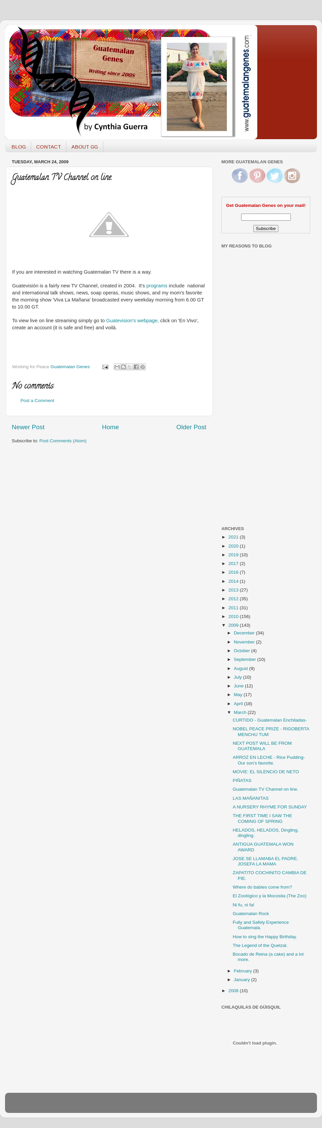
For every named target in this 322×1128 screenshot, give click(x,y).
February (243, 970)
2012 (234, 598)
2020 (234, 546)
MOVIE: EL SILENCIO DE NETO (266, 771)
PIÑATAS (242, 780)
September (245, 659)
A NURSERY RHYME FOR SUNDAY (270, 806)
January (242, 979)
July (238, 677)
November (245, 641)
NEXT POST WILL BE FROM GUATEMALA (262, 746)
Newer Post (28, 427)
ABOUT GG (84, 147)
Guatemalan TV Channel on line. (266, 789)
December (245, 632)
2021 (234, 537)
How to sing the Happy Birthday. (265, 936)
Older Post (191, 427)
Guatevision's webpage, (133, 320)
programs (156, 285)
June (239, 685)
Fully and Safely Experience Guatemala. (261, 925)
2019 (234, 554)
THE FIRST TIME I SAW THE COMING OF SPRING (262, 818)
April (239, 703)
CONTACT (48, 147)
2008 (234, 990)
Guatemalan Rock (251, 913)
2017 (234, 563)
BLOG (18, 147)
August (241, 668)
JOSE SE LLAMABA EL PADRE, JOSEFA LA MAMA (265, 861)
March (241, 712)
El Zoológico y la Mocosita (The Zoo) (270, 895)
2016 (234, 572)
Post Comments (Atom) (63, 440)
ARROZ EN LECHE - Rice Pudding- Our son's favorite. (269, 760)
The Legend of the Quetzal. (260, 945)
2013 (234, 590)
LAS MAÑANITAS (251, 798)
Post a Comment (37, 400)
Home (110, 427)
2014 (234, 581)
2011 (234, 607)
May (239, 694)
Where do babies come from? (262, 887)
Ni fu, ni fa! (244, 904)
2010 (234, 616)
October (242, 650)
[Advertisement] (248, 413)
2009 (234, 625)
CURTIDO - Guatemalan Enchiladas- (270, 720)
